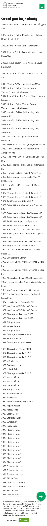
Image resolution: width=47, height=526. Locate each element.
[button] (41, 496)
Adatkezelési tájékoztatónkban (16, 513)
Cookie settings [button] (10, 520)
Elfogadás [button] (24, 520)
